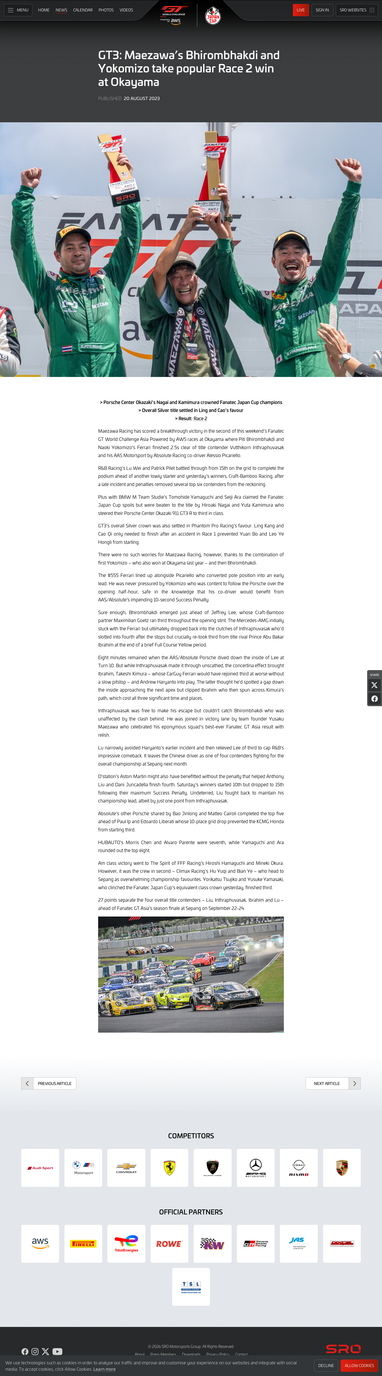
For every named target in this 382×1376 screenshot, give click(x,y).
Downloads (191, 1354)
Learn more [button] (104, 1369)
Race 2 (200, 418)
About (140, 1354)
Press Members (163, 1354)
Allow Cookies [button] (359, 1365)
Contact (241, 1354)
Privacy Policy (217, 1354)
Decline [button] (326, 1365)
